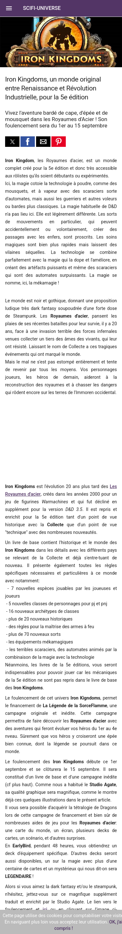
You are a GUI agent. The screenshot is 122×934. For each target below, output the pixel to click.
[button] (61, 8)
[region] (48, 438)
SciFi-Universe (42, 8)
